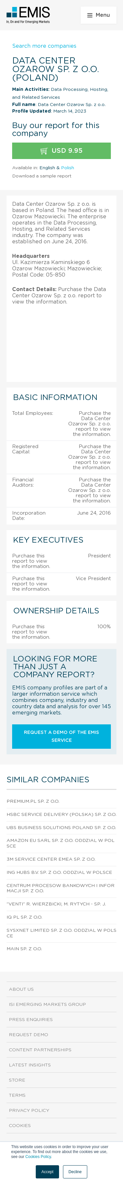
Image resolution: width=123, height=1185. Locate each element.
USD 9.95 (61, 151)
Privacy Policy (29, 1110)
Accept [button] (47, 1172)
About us (21, 989)
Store (17, 1080)
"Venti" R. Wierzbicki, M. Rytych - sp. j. (56, 904)
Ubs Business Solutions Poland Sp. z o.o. (61, 827)
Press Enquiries (31, 1019)
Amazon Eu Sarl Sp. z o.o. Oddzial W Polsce (60, 843)
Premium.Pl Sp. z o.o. (33, 801)
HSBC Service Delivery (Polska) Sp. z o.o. (61, 814)
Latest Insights (30, 1065)
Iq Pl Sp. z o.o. (24, 917)
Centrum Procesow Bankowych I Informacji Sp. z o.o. (60, 888)
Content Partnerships (40, 1050)
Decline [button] (75, 1172)
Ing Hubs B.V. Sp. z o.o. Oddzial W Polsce (59, 872)
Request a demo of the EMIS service (61, 736)
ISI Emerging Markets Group (47, 1004)
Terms (17, 1095)
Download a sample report (42, 176)
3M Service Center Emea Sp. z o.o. (51, 859)
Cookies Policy (38, 1156)
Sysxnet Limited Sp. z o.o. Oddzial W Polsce (61, 933)
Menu (98, 15)
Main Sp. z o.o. (24, 949)
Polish (67, 168)
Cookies (20, 1125)
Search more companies (44, 46)
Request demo (28, 1035)
